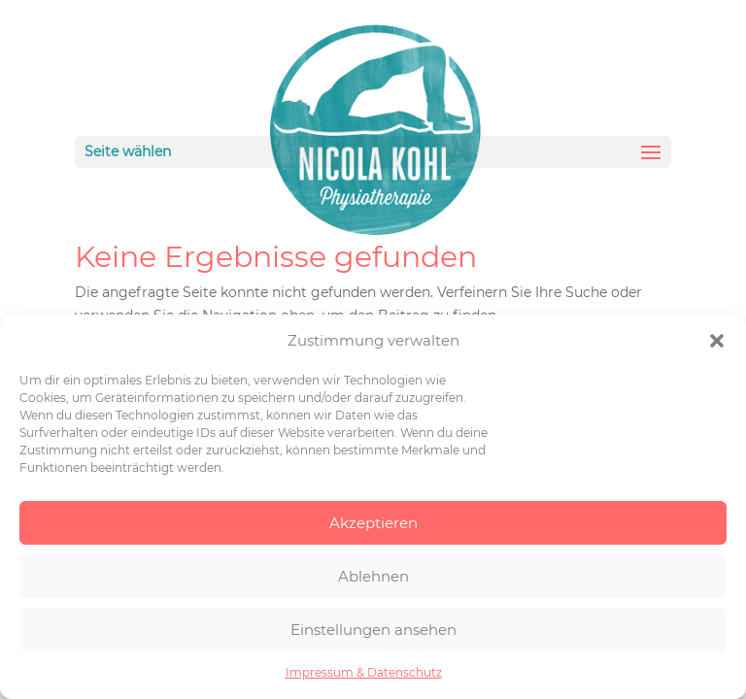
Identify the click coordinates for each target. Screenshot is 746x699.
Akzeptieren (373, 523)
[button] (717, 340)
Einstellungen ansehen (373, 629)
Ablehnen (373, 576)
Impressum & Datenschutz (364, 672)
